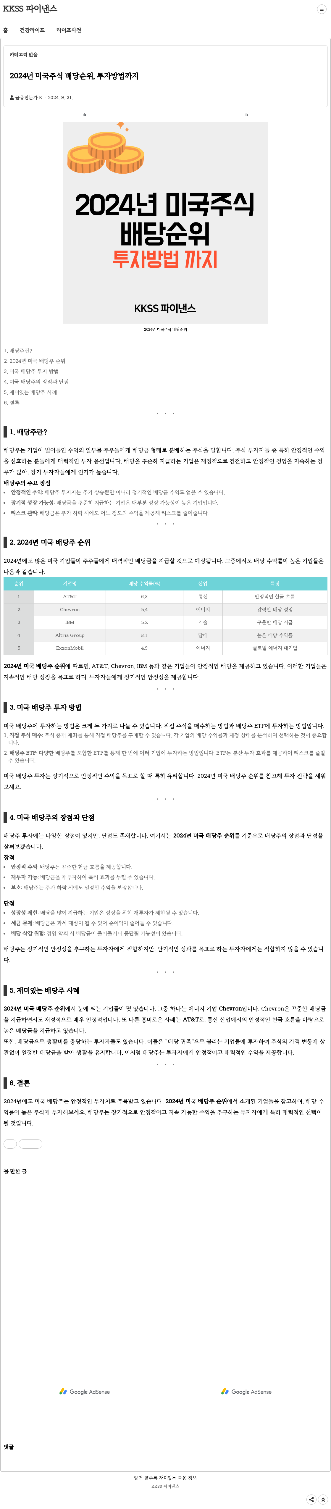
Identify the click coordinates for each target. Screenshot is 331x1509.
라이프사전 (68, 30)
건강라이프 (32, 30)
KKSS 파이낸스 (30, 9)
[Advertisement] (165, 1258)
